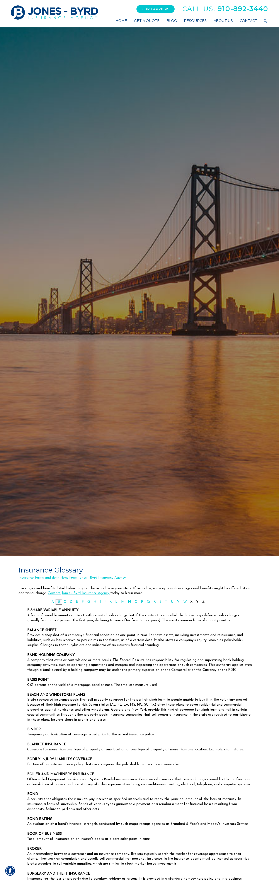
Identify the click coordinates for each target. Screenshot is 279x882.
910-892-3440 (225, 9)
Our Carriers (155, 9)
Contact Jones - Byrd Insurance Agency (79, 593)
